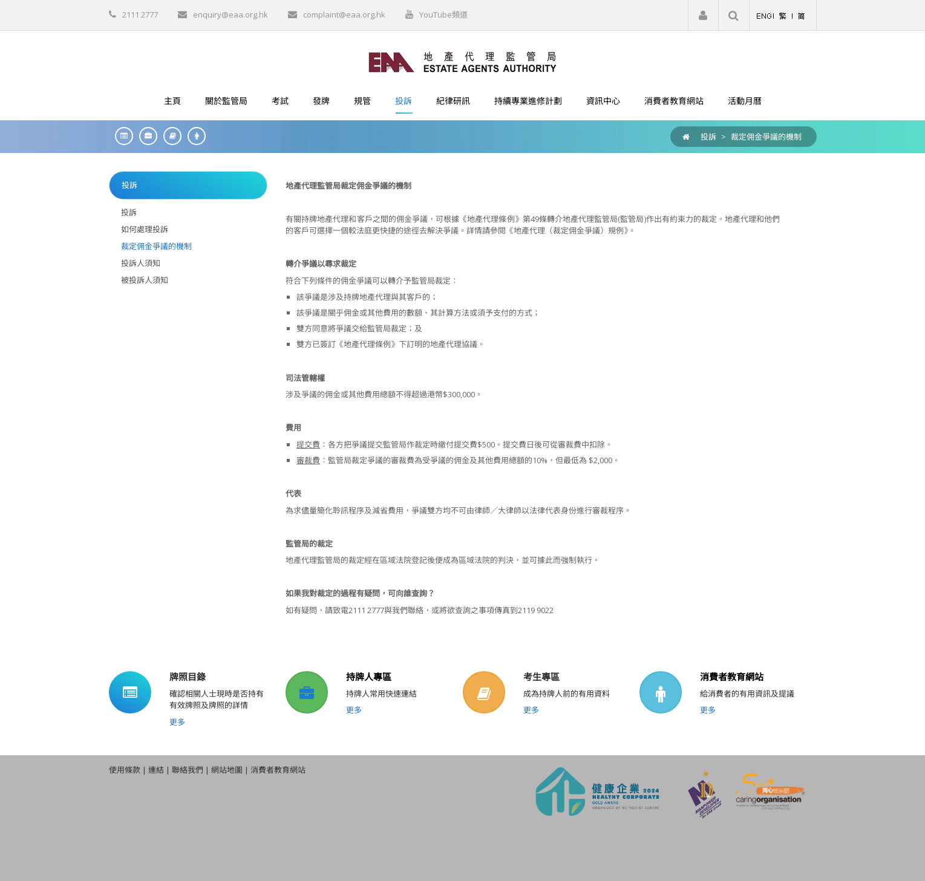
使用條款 (124, 769)
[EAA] (462, 61)
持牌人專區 (368, 677)
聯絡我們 (187, 769)
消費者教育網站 (731, 677)
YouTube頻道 (443, 14)
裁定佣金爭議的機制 (766, 136)
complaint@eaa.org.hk (344, 14)
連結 (156, 769)
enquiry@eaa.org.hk (230, 14)
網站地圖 (227, 769)
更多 (177, 722)
